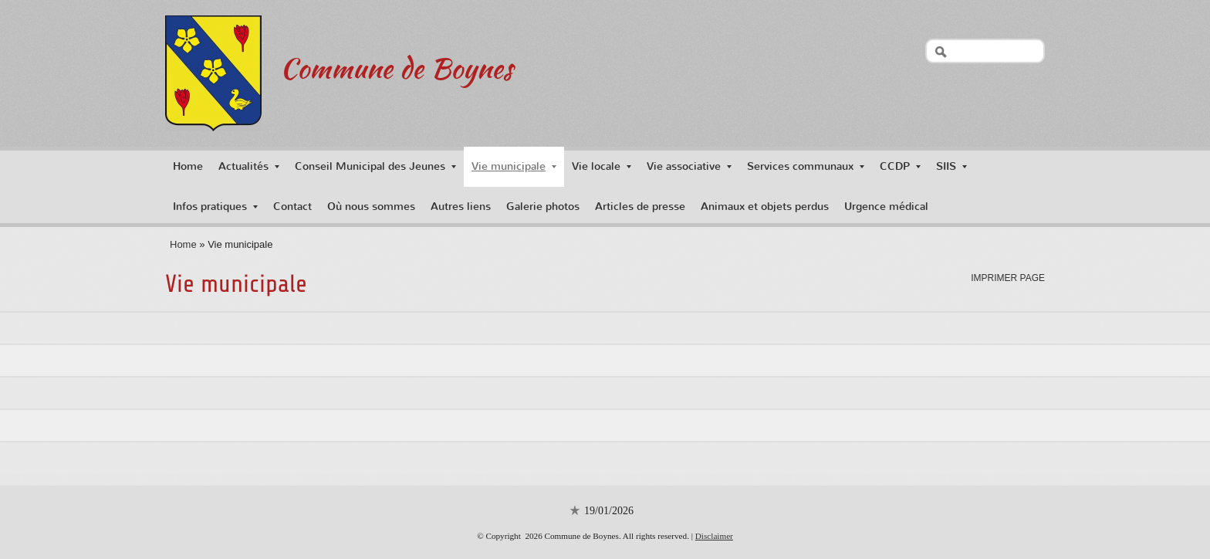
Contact (292, 206)
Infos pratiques (215, 206)
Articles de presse (640, 206)
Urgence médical (886, 206)
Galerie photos (543, 206)
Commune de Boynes (396, 68)
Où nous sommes (371, 206)
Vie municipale (513, 166)
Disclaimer (714, 535)
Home (188, 166)
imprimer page (1008, 278)
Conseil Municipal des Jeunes (375, 166)
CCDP (900, 166)
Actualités (248, 166)
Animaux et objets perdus (765, 206)
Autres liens (461, 206)
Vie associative (689, 166)
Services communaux (805, 166)
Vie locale (601, 166)
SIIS (951, 166)
